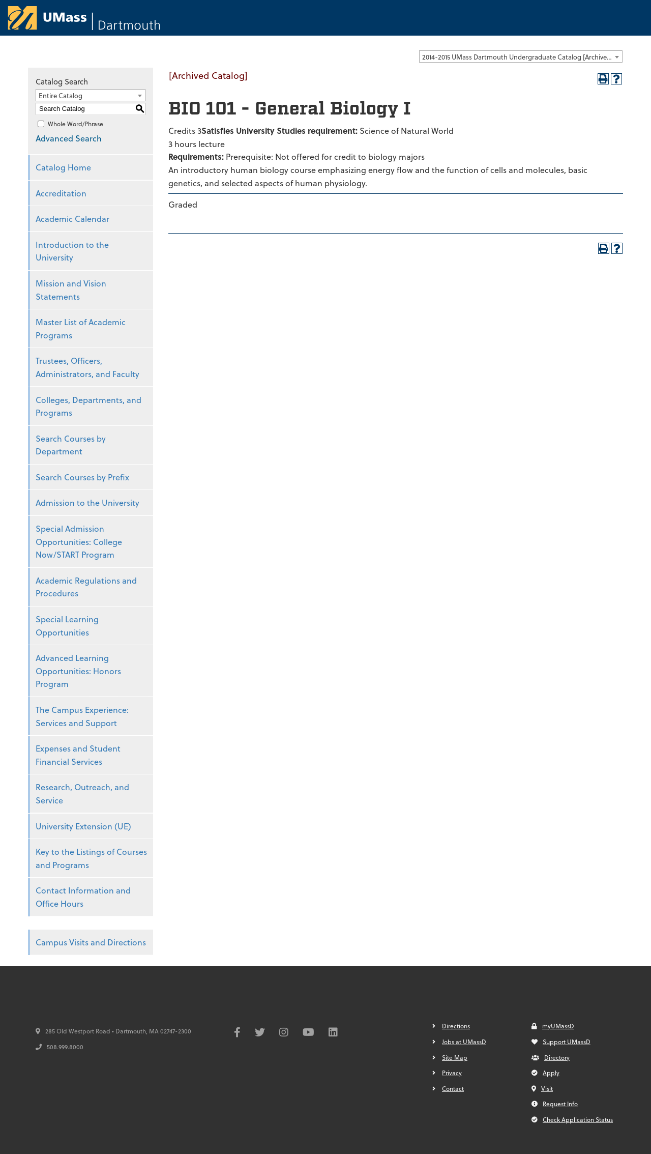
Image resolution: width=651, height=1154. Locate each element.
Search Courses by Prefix (82, 477)
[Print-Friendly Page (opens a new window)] (603, 78)
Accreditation (61, 193)
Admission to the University (87, 502)
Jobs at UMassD (464, 1041)
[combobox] (521, 56)
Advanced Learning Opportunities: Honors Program (78, 670)
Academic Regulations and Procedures (86, 586)
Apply (545, 1072)
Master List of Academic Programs (81, 328)
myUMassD (552, 1025)
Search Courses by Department (71, 444)
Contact (453, 1088)
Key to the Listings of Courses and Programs (91, 858)
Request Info (554, 1103)
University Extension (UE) (83, 826)
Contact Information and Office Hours (83, 896)
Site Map (454, 1057)
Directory (550, 1057)
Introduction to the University (72, 251)
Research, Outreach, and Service (82, 793)
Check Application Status (572, 1119)
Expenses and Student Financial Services (78, 754)
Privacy (452, 1072)
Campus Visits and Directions (91, 942)
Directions (456, 1025)
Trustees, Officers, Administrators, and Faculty (87, 367)
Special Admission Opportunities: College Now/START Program (79, 541)
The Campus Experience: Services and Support (82, 716)
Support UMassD (560, 1041)
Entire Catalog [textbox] (60, 95)
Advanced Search (69, 138)
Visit (542, 1088)
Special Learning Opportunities (67, 625)
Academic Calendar (72, 218)
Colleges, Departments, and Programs (88, 406)
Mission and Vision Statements (71, 289)
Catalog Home (63, 167)
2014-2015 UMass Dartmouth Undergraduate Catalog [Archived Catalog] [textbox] (522, 57)
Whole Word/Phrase (75, 123)
